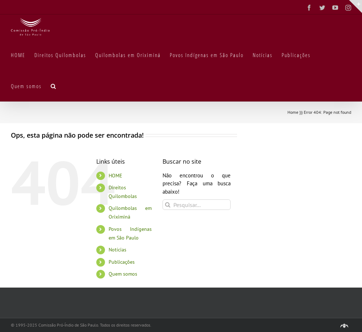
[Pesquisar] (168, 204)
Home (292, 112)
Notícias (117, 249)
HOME (115, 175)
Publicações (122, 262)
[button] (53, 85)
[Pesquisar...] (197, 204)
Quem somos (123, 274)
